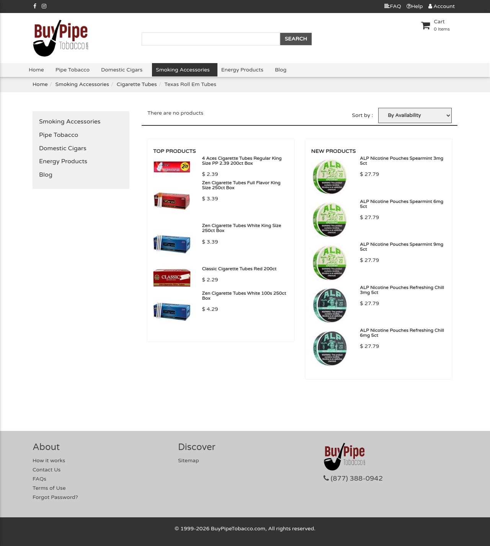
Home (36, 70)
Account (441, 6)
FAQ (392, 6)
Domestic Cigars (121, 70)
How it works (49, 460)
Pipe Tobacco (73, 70)
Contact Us (46, 469)
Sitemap (188, 460)
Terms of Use (49, 488)
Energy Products (242, 70)
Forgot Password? (55, 497)
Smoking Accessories (182, 70)
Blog (280, 70)
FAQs (39, 479)
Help (415, 6)
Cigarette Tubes (137, 84)
